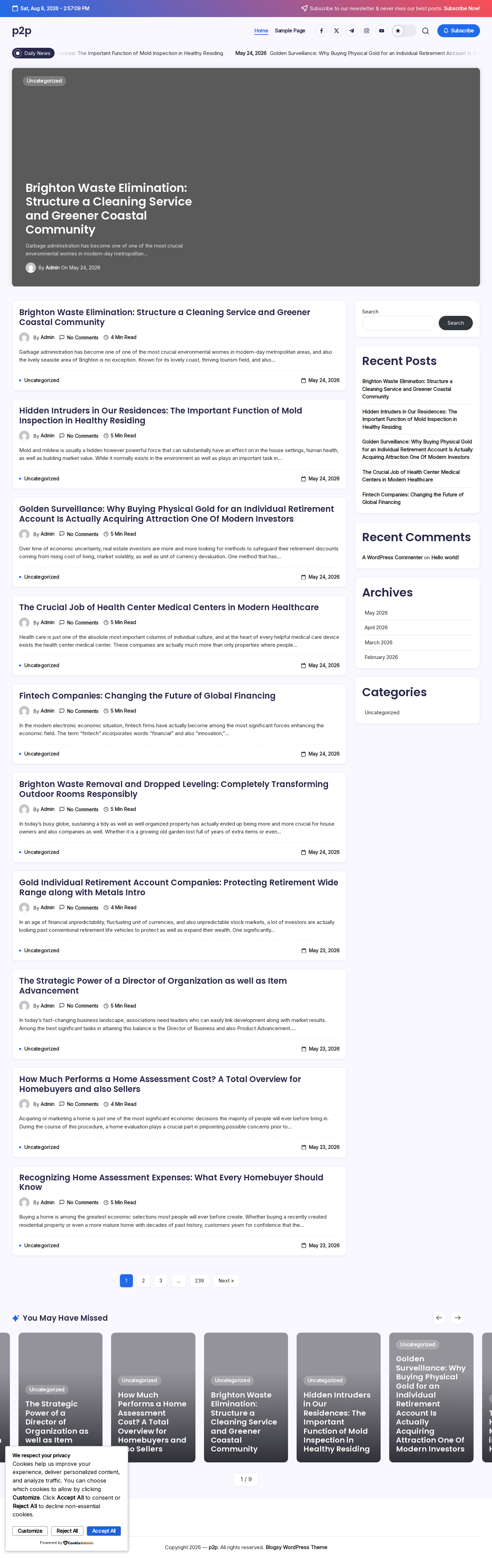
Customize (30, 1531)
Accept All (104, 1531)
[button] (404, 31)
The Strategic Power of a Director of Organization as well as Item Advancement (153, 1012)
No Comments (82, 364)
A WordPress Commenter (392, 584)
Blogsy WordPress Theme (296, 1547)
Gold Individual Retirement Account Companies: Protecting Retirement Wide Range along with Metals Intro (179, 914)
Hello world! (445, 584)
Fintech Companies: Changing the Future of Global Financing (147, 722)
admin (52, 267)
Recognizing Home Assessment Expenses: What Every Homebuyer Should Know (172, 1209)
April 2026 (376, 654)
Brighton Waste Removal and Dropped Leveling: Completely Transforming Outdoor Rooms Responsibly (174, 815)
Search (370, 338)
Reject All (67, 1531)
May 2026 (376, 639)
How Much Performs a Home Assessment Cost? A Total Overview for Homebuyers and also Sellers (160, 1110)
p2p (21, 31)
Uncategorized (382, 739)
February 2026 (381, 683)
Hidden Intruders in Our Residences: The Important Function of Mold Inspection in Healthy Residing (289, 53)
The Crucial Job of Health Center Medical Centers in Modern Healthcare (169, 634)
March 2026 (379, 669)
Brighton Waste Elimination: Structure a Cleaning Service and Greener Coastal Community (109, 209)
